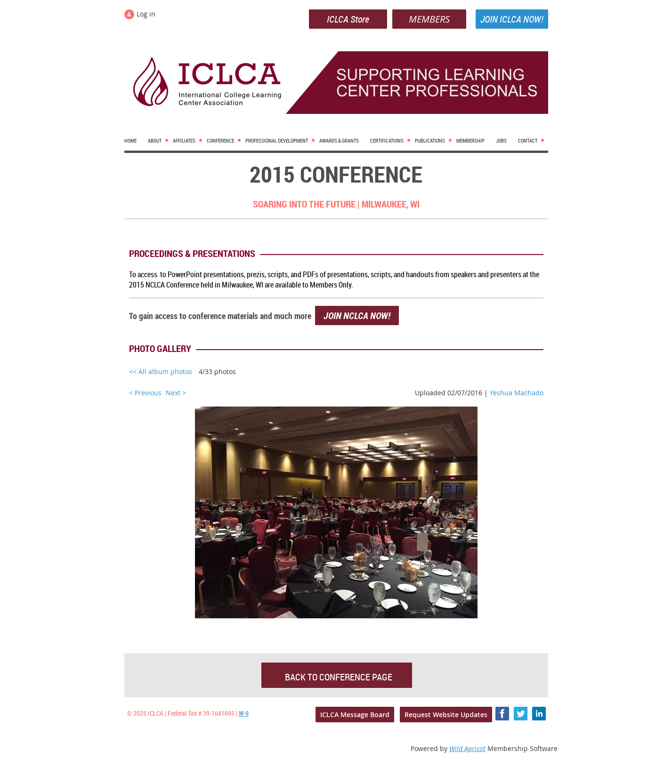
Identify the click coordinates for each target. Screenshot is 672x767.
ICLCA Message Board (354, 714)
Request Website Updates (446, 714)
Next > (176, 392)
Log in (146, 13)
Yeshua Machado (516, 392)
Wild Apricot (467, 748)
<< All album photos (160, 371)
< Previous (145, 392)
